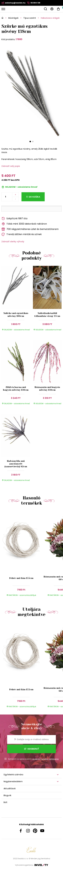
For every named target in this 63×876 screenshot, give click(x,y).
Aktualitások (10, 788)
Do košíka (34, 197)
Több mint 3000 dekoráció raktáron (24, 224)
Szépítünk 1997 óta (14, 218)
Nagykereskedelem (13, 781)
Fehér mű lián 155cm (21, 578)
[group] (22, 555)
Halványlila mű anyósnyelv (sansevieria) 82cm (15, 464)
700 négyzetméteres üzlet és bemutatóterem (30, 229)
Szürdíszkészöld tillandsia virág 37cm (47, 314)
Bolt (5, 802)
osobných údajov (40, 759)
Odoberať (31, 749)
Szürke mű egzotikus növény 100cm (15, 314)
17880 (19, 39)
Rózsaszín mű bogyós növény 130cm (47, 388)
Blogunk (7, 795)
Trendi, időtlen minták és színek (21, 234)
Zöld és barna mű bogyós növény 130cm (15, 388)
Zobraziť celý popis (10, 166)
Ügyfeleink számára (13, 774)
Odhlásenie (54, 759)
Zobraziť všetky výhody (12, 241)
